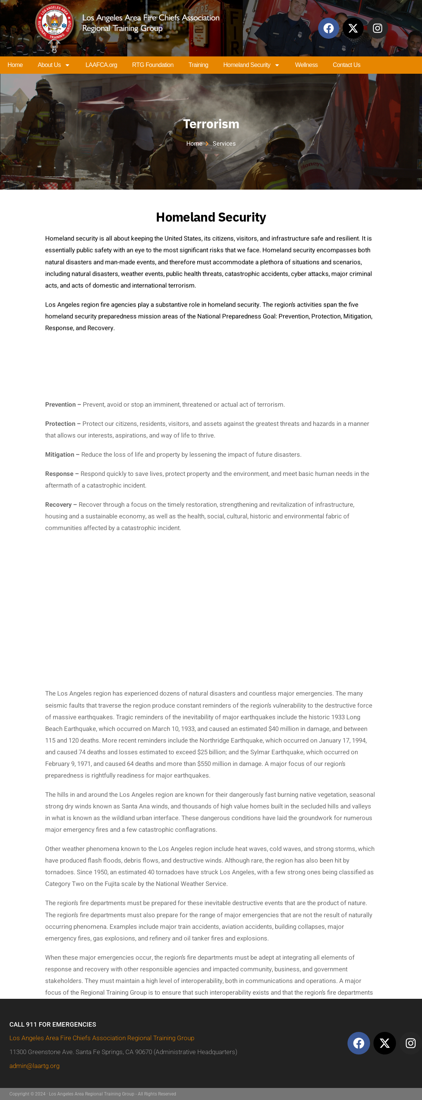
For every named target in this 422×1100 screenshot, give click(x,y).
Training (198, 65)
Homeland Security (251, 65)
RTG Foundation (153, 65)
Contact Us (346, 65)
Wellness (306, 65)
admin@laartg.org (34, 1066)
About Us (54, 65)
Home (15, 65)
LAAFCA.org (101, 65)
